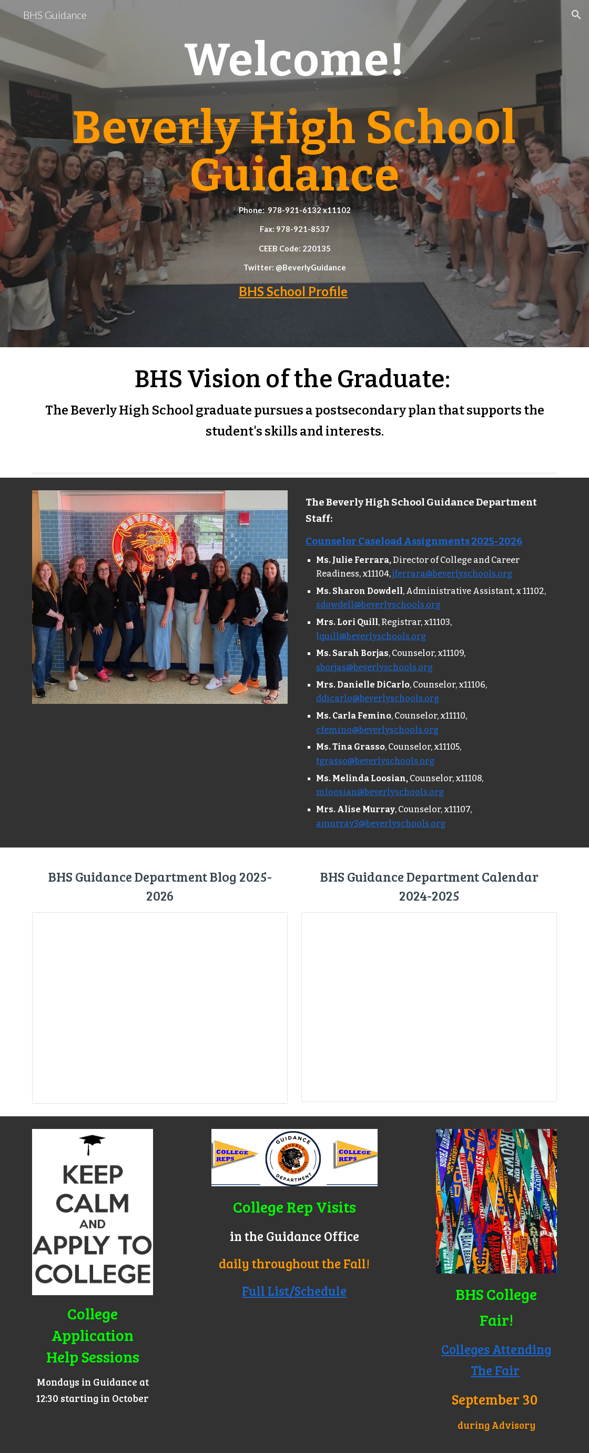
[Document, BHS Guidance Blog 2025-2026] (160, 1008)
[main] (294, 174)
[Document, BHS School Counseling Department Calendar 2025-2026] (429, 1007)
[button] (576, 14)
